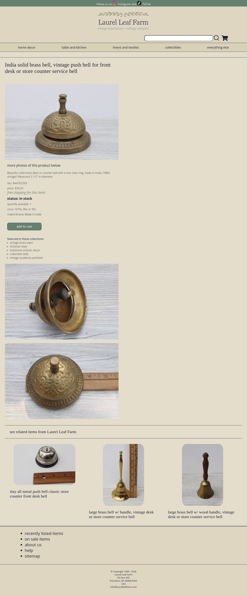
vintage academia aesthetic (26, 258)
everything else (218, 47)
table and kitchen (74, 47)
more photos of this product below (33, 165)
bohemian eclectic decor (25, 250)
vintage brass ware (21, 243)
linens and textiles (126, 47)
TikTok (146, 4)
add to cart (24, 226)
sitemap (32, 556)
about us (33, 544)
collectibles (173, 47)
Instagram (124, 4)
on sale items (37, 539)
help (29, 550)
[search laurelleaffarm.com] (217, 38)
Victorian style (18, 246)
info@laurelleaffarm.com (123, 586)
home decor (26, 47)
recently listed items (44, 533)
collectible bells (19, 254)
